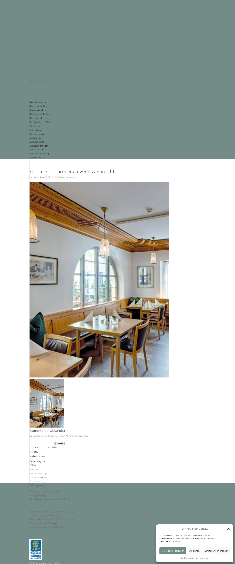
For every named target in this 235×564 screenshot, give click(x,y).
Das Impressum (202, 558)
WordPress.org (37, 481)
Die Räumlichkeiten (39, 114)
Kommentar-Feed (38, 477)
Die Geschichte (37, 109)
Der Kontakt (36, 126)
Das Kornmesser (38, 101)
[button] (228, 528)
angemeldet (45, 435)
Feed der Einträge (38, 473)
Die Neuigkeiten (38, 106)
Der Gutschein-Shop (40, 122)
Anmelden (34, 469)
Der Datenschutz (187, 558)
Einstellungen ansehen (216, 550)
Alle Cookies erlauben (172, 550)
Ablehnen (194, 550)
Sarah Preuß (40, 177)
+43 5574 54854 (39, 531)
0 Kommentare (68, 177)
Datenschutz (177, 541)
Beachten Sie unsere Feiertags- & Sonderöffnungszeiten (56, 505)
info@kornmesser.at (39, 534)
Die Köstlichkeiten (39, 118)
